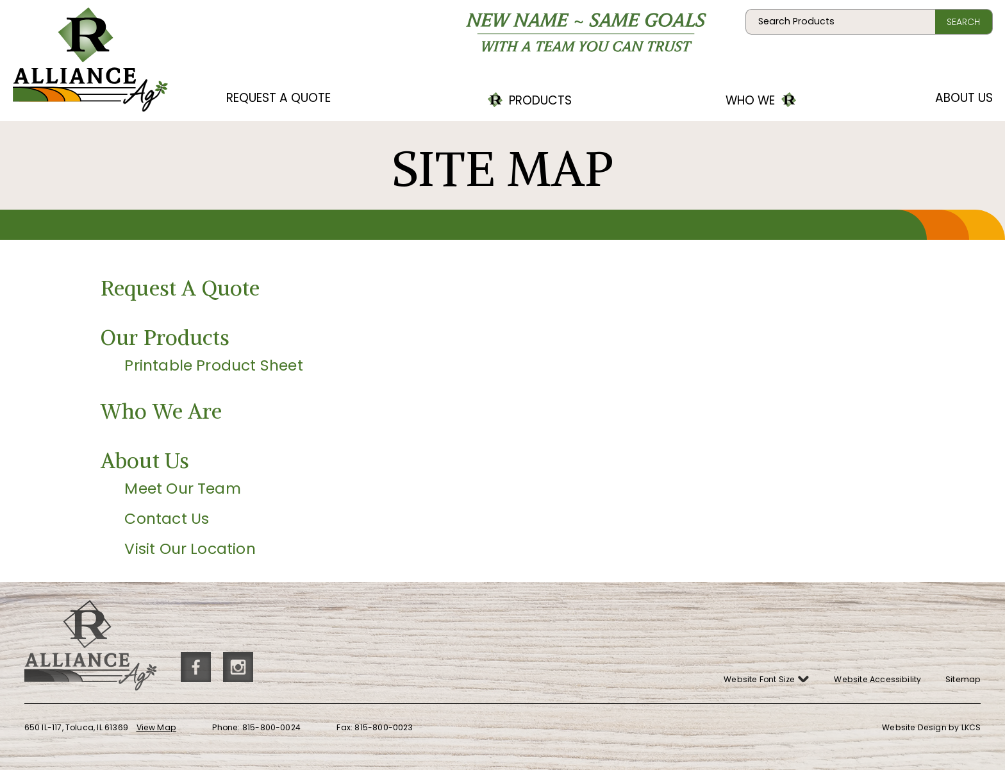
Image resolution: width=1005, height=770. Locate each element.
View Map (157, 727)
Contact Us (166, 518)
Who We (771, 96)
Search (963, 21)
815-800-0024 (271, 727)
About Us (964, 97)
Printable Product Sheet (213, 365)
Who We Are (161, 411)
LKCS (971, 727)
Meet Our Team (182, 488)
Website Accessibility (877, 679)
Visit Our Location (189, 548)
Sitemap (963, 679)
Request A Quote (278, 97)
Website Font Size (767, 676)
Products (530, 96)
